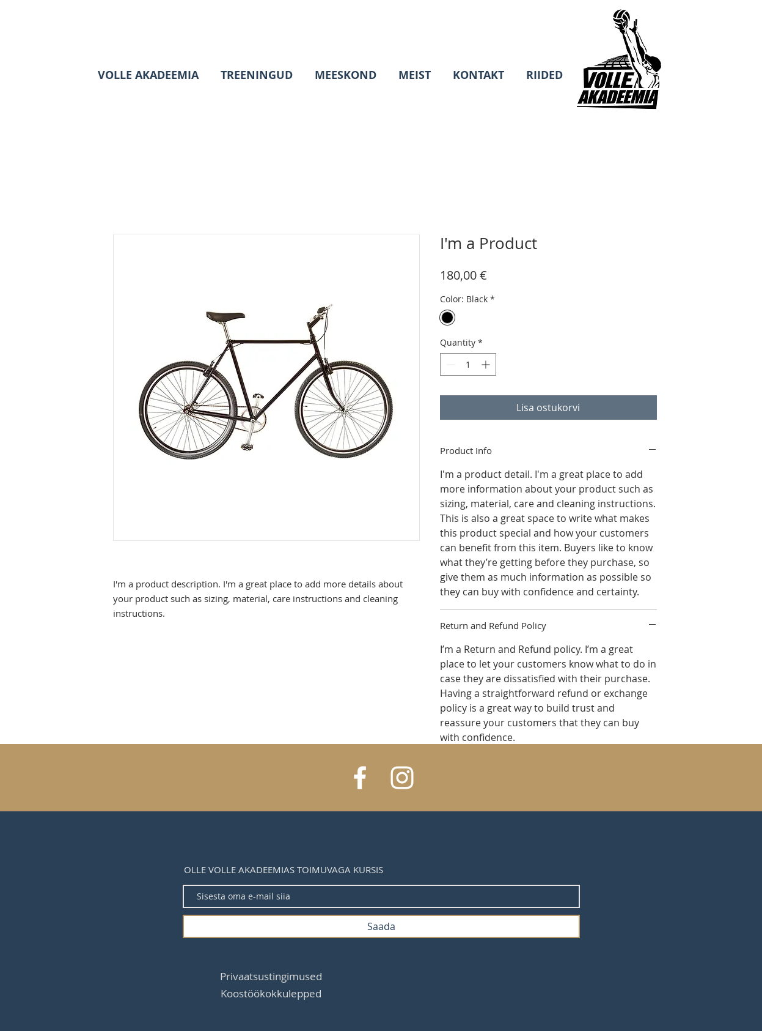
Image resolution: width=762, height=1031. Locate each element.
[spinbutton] (468, 364)
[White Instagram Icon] (402, 777)
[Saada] (381, 926)
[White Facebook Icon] (360, 777)
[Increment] (486, 364)
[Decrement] (449, 364)
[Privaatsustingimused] (271, 976)
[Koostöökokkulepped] (271, 993)
